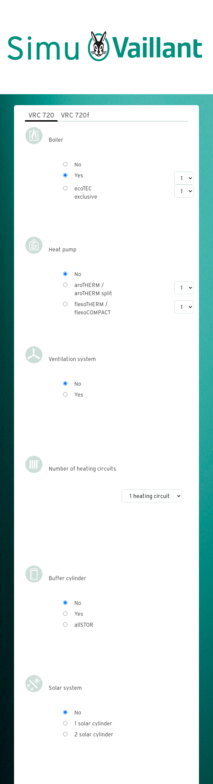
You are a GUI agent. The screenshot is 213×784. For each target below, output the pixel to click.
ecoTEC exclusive (85, 192)
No (77, 164)
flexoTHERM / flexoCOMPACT (92, 308)
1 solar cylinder (93, 723)
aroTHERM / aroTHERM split (93, 289)
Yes (78, 175)
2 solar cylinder (93, 734)
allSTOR (83, 625)
